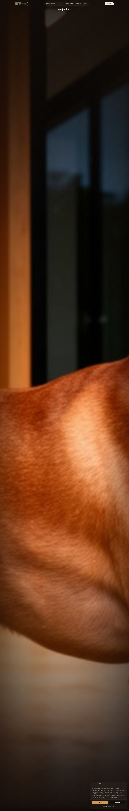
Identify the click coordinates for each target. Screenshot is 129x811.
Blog (85, 3)
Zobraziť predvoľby (108, 806)
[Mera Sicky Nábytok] (21, 4)
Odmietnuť (117, 802)
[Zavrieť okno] (124, 784)
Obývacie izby (68, 3)
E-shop (109, 3)
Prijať (100, 802)
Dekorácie (78, 3)
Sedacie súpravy (51, 3)
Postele (60, 3)
